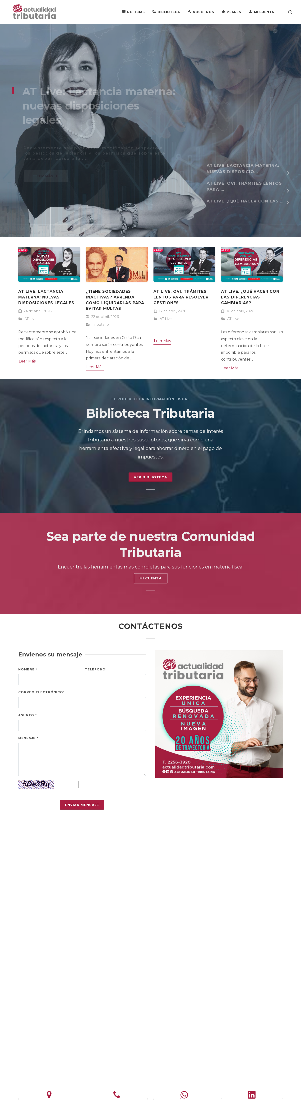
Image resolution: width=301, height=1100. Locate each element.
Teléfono (96, 669)
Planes (231, 11)
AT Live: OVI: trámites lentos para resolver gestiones (180, 297)
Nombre (27, 669)
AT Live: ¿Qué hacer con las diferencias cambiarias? (250, 297)
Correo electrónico (41, 692)
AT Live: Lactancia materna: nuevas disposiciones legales (46, 297)
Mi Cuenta (261, 11)
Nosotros (201, 11)
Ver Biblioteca (150, 477)
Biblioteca (166, 11)
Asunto (27, 715)
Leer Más (27, 361)
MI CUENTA (150, 578)
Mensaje (28, 738)
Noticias (133, 11)
